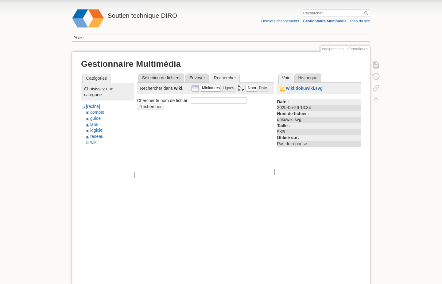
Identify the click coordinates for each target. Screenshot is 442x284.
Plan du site (360, 21)
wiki (93, 142)
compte (97, 112)
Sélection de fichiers (161, 77)
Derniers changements (280, 21)
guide (95, 118)
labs (94, 124)
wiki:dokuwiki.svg (304, 88)
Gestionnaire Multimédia (324, 21)
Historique (307, 77)
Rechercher (367, 13)
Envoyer (197, 77)
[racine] (93, 106)
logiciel (96, 130)
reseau (96, 136)
